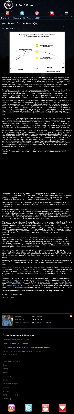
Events (5, 365)
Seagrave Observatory (17, 282)
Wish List (6, 387)
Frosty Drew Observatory (16, 287)
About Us (6, 372)
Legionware (21, 351)
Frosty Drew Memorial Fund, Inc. (29, 348)
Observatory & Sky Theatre (12, 361)
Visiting (5, 369)
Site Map (6, 391)
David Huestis (10, 28)
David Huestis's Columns (41, 322)
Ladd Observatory (14, 284)
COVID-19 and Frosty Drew (11, 395)
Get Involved (7, 376)
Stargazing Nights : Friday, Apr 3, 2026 (26, 18)
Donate (5, 380)
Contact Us (24, 343)
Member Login (7, 399)
